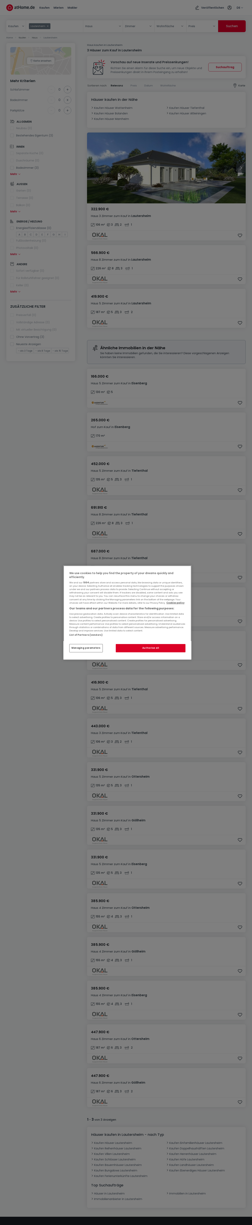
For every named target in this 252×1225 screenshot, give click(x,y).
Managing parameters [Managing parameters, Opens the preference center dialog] (86, 648)
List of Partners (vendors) (86, 635)
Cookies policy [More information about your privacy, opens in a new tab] (175, 602)
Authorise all (150, 648)
